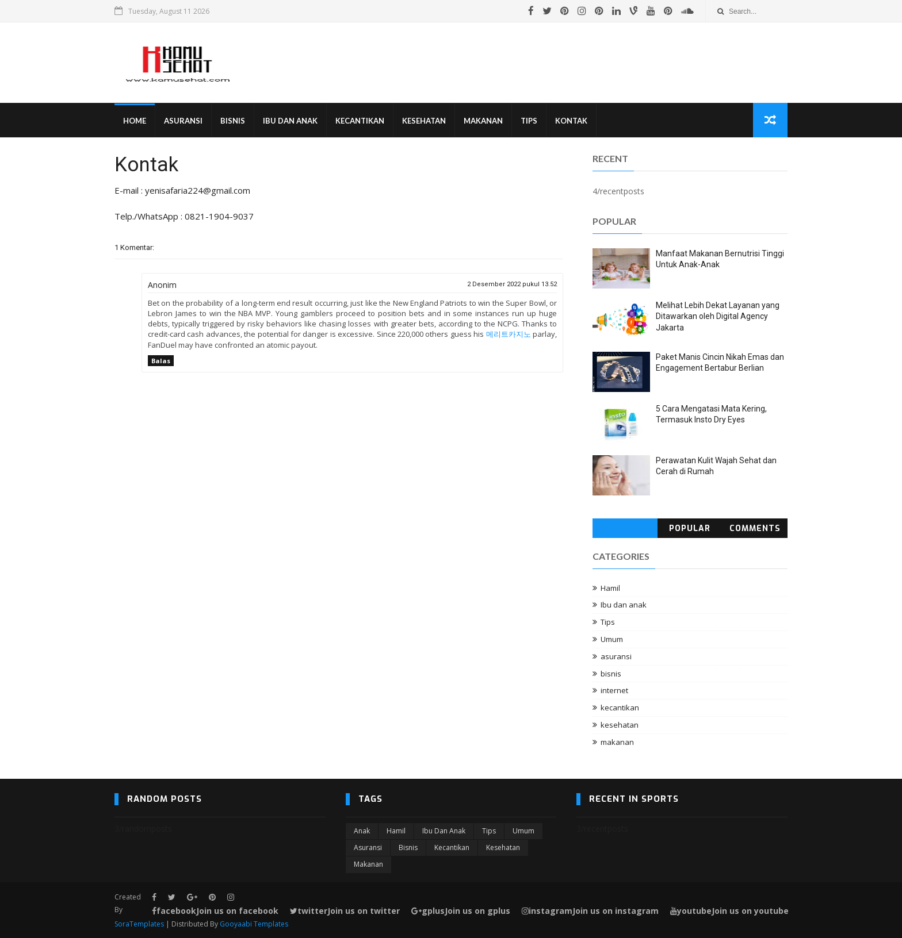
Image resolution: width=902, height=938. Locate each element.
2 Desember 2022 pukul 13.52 (512, 284)
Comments (755, 528)
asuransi (616, 656)
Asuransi (183, 120)
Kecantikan (359, 120)
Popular (689, 528)
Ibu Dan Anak (290, 120)
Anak (362, 831)
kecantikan (620, 707)
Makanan (483, 120)
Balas (160, 360)
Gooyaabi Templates (254, 924)
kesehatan (620, 725)
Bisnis (232, 120)
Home (134, 120)
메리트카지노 (508, 334)
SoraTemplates (139, 924)
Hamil (610, 588)
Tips (529, 120)
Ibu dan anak (624, 604)
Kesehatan (424, 120)
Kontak (571, 120)
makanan (617, 742)
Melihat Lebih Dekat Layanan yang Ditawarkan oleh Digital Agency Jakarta (717, 316)
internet (614, 690)
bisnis (611, 673)
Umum (612, 639)
